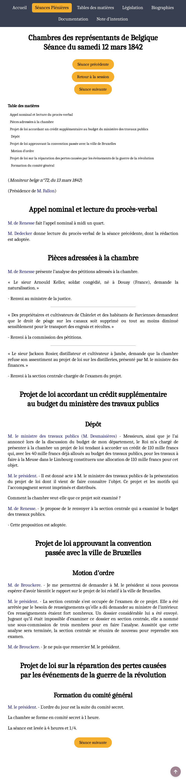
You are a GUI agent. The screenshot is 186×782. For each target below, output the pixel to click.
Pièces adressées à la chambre (32, 122)
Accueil (19, 7)
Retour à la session (93, 76)
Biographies (162, 7)
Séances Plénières (52, 7)
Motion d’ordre (22, 151)
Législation (132, 7)
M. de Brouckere (24, 585)
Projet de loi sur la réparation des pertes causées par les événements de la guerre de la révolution (82, 158)
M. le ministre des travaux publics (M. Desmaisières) (62, 436)
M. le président (22, 476)
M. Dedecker (20, 233)
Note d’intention (112, 19)
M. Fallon (46, 191)
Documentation (73, 19)
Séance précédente (93, 64)
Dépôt (15, 136)
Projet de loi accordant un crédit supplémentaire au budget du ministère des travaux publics (79, 129)
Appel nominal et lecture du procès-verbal (41, 114)
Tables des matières (95, 7)
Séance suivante (93, 89)
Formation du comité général (32, 165)
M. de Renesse (21, 223)
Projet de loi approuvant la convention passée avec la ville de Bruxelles (63, 143)
